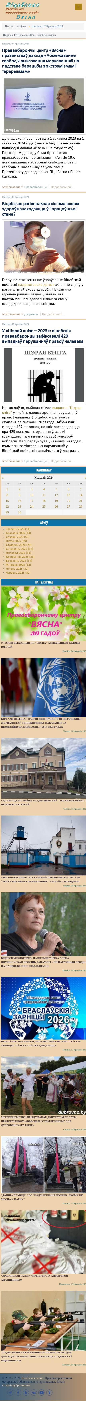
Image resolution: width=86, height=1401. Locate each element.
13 (68, 495)
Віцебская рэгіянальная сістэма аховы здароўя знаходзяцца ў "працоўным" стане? (40, 209)
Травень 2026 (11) (18, 529)
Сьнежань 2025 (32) (19, 549)
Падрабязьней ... (62, 187)
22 (7, 506)
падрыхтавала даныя (36, 285)
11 (44, 495)
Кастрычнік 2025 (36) (20, 556)
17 (31, 500)
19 (56, 500)
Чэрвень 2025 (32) (18, 572)
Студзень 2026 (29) (19, 545)
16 (19, 500)
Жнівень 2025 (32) (18, 564)
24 (31, 506)
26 (56, 506)
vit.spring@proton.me (16, 1385)
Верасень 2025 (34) (19, 560)
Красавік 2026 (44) (18, 533)
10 (31, 495)
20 (68, 500)
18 (43, 500)
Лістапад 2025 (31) (18, 553)
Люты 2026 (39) (16, 541)
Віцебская (23, 4)
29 (7, 512)
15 (7, 500)
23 (19, 506)
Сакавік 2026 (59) (17, 537)
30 (19, 512)
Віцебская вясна (32, 1378)
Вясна (26, 16)
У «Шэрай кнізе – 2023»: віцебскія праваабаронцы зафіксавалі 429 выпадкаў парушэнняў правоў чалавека (42, 336)
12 (56, 495)
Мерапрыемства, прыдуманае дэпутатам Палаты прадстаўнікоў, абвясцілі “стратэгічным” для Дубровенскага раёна (38, 1121)
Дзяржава (31, 314)
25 (43, 506)
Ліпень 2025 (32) (17, 568)
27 (68, 506)
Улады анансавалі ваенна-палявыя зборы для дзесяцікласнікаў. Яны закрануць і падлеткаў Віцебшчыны (36, 1356)
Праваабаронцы (35, 187)
